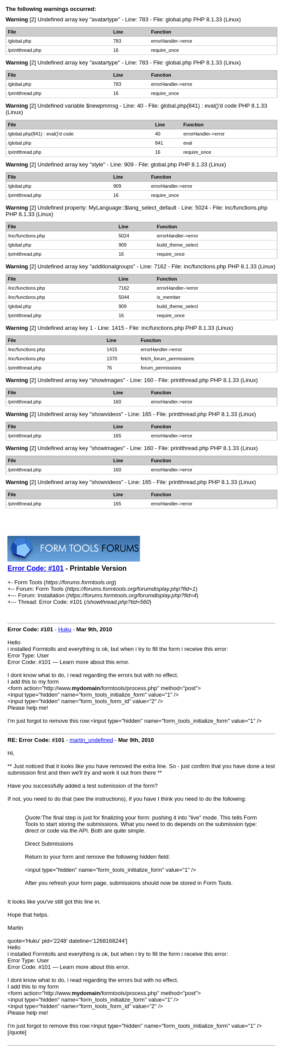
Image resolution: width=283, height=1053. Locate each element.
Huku (64, 629)
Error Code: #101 (35, 568)
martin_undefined (91, 740)
